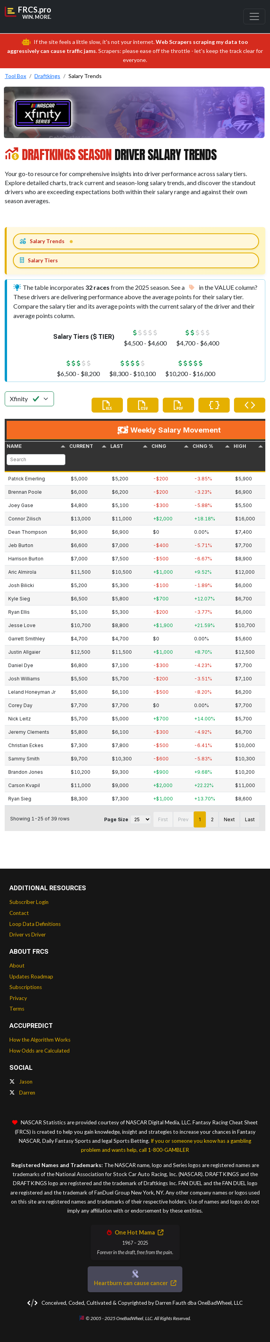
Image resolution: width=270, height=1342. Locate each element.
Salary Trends (42, 241)
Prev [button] (183, 819)
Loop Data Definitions (35, 924)
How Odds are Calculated (39, 1050)
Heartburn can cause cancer (135, 1283)
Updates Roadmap (31, 976)
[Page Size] (140, 819)
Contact (19, 913)
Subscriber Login (29, 902)
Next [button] (229, 819)
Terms (16, 1009)
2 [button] (212, 819)
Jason (20, 1081)
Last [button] (250, 819)
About (17, 965)
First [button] (163, 819)
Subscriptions (25, 987)
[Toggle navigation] (254, 16)
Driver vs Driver (27, 934)
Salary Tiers (39, 260)
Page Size (116, 819)
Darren (22, 1092)
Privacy (18, 998)
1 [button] (200, 819)
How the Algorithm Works (39, 1040)
